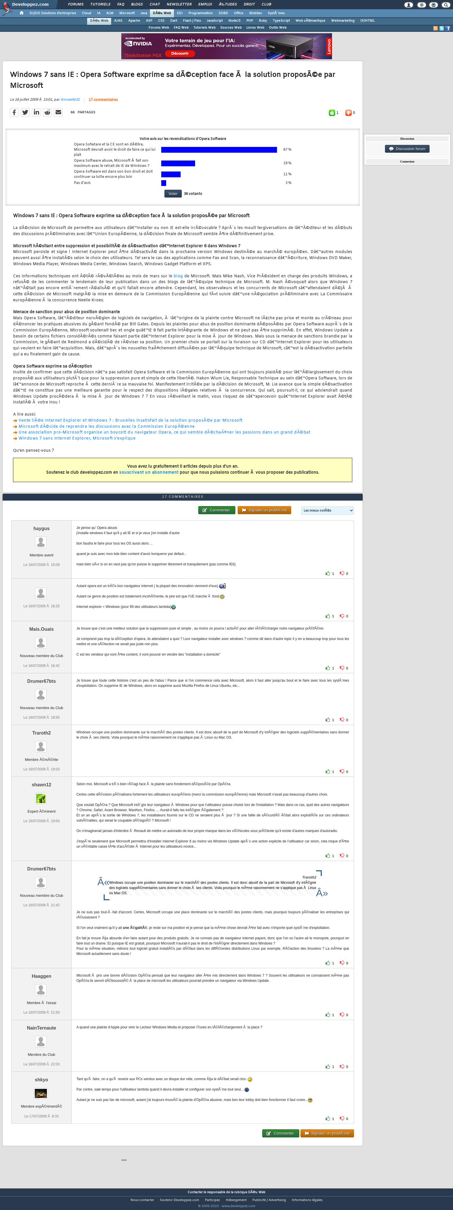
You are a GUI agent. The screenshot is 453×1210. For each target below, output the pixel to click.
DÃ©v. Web (162, 13)
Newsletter (179, 4)
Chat (154, 4)
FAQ (121, 4)
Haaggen (42, 987)
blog (179, 280)
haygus (41, 539)
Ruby (263, 21)
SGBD (223, 13)
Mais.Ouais (41, 640)
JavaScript (215, 21)
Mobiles (255, 13)
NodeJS (234, 21)
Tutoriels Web (204, 28)
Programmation (200, 13)
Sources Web (231, 28)
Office (238, 13)
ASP (149, 21)
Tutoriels (100, 4)
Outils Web (278, 28)
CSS (161, 21)
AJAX (118, 21)
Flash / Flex (192, 21)
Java (143, 13)
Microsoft (127, 13)
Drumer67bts (41, 691)
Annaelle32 (70, 103)
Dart (173, 21)
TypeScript (281, 21)
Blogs (137, 4)
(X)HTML (367, 21)
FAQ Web (181, 28)
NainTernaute (41, 1038)
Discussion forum (407, 149)
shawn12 (42, 795)
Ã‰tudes (227, 4)
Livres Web (255, 28)
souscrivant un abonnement (149, 476)
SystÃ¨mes (276, 13)
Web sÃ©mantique (310, 21)
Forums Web (158, 28)
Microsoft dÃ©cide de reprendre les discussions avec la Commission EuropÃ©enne (107, 430)
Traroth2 (41, 743)
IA (98, 13)
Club (266, 4)
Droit (249, 4)
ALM (109, 13)
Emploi (205, 4)
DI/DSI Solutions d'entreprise (53, 13)
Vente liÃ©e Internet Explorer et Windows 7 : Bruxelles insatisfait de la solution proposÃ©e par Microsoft (131, 424)
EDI (180, 13)
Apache (134, 21)
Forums (75, 4)
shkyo (41, 1090)
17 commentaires (103, 103)
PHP (249, 21)
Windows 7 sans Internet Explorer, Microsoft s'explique (77, 442)
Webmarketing (343, 21)
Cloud (86, 13)
